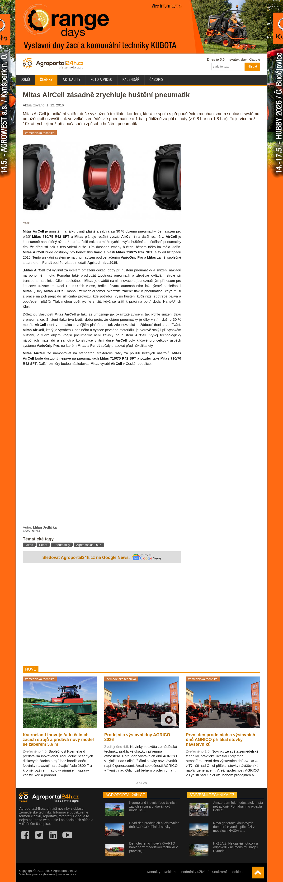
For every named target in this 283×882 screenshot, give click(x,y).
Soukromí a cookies (227, 872)
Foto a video (101, 79)
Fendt (43, 545)
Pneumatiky (61, 545)
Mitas (29, 545)
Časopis (156, 79)
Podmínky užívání (195, 872)
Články (46, 79)
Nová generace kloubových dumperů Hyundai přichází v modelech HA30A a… (234, 826)
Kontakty (153, 872)
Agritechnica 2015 (89, 545)
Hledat (252, 66)
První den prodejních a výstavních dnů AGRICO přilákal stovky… (154, 825)
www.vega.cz (67, 874)
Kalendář (130, 79)
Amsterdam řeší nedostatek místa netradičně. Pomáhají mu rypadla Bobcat (238, 806)
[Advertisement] (102, 615)
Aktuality (71, 79)
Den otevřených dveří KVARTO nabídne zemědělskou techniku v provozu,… (153, 847)
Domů (25, 79)
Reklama (171, 872)
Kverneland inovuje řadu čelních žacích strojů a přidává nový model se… (152, 806)
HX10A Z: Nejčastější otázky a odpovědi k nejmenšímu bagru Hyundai (235, 847)
